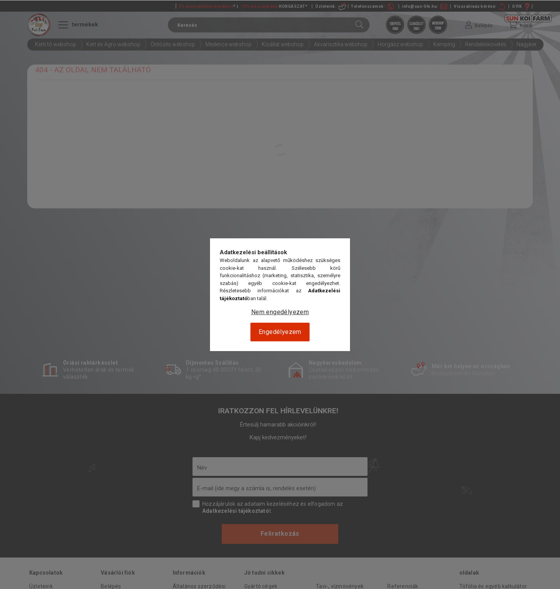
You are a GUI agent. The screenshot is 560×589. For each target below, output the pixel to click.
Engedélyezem (280, 332)
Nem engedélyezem (280, 312)
